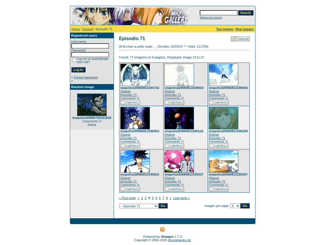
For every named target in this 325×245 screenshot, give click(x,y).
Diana (125, 91)
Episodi (88, 29)
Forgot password (86, 77)
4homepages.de (179, 240)
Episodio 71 (128, 94)
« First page (127, 198)
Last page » (181, 198)
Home (76, 29)
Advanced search (211, 17)
